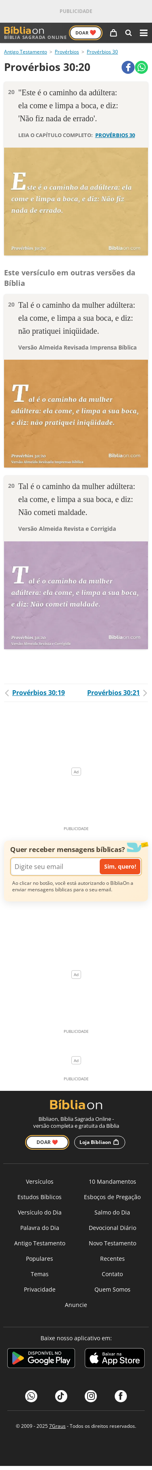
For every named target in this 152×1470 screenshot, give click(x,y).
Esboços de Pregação (112, 1197)
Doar (85, 32)
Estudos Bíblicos (39, 1197)
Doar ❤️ (47, 1142)
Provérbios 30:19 (34, 692)
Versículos (40, 1181)
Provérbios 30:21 (117, 692)
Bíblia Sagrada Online (35, 33)
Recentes (112, 1258)
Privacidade (40, 1289)
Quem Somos (112, 1289)
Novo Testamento (112, 1243)
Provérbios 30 (102, 51)
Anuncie (76, 1305)
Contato (112, 1274)
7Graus (57, 1426)
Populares (39, 1258)
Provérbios (67, 51)
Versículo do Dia (40, 1212)
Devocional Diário (112, 1228)
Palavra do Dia (39, 1228)
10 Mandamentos (112, 1181)
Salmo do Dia (112, 1212)
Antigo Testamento (25, 51)
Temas (40, 1274)
